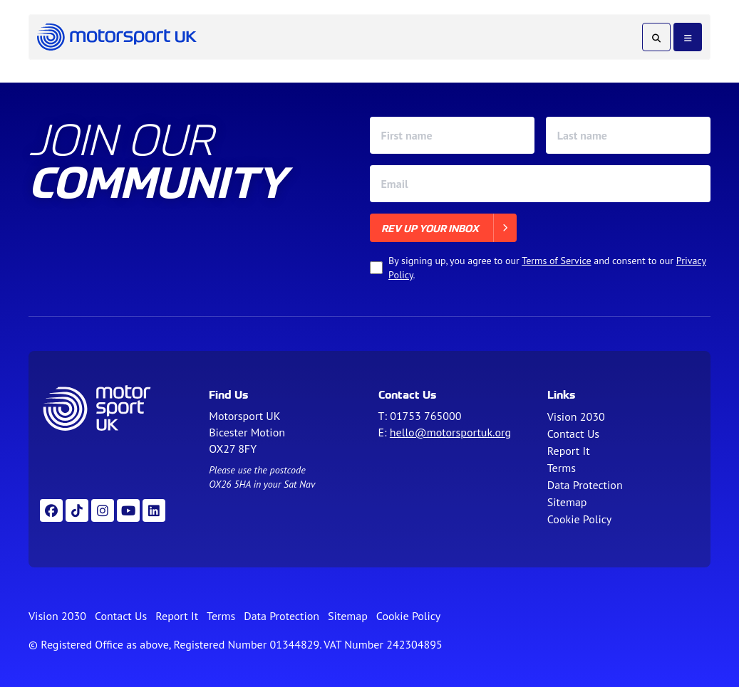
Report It (568, 451)
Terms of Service (556, 260)
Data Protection (585, 485)
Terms (561, 468)
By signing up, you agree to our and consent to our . (547, 267)
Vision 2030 (576, 416)
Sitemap (567, 502)
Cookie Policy (579, 519)
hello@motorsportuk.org (450, 432)
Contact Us (573, 433)
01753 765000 (425, 416)
